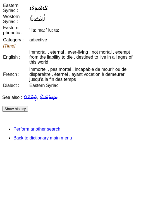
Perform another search (36, 129)
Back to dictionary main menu (42, 138)
